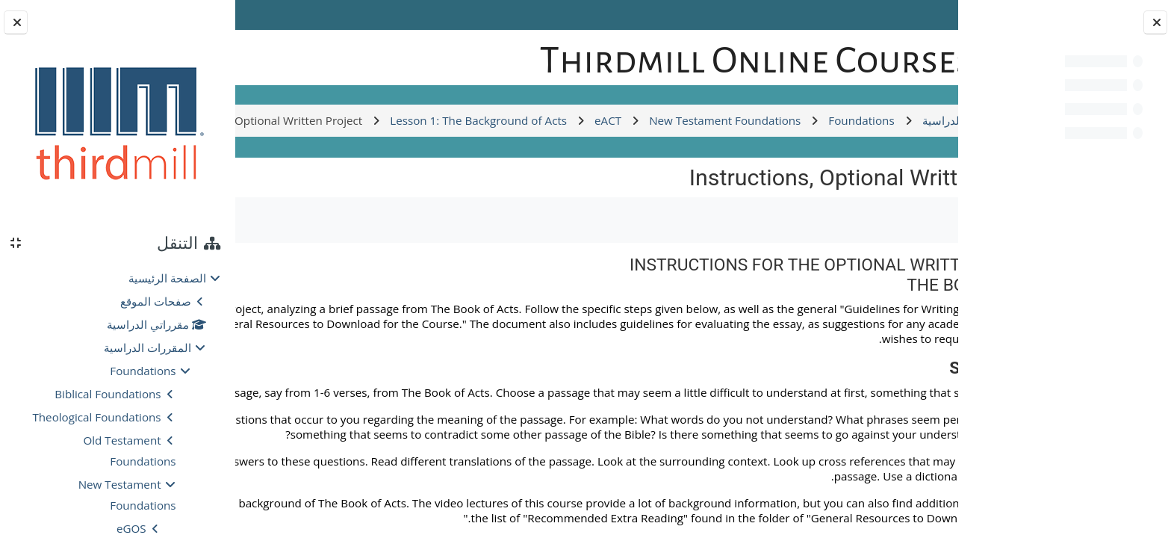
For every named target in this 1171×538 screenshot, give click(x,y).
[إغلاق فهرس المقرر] (1155, 22)
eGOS (131, 528)
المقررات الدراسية (147, 347)
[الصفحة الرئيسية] (906, 55)
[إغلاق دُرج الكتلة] (16, 22)
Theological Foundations (96, 416)
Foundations (143, 370)
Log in (279, 14)
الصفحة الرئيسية (167, 277)
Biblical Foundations (108, 393)
